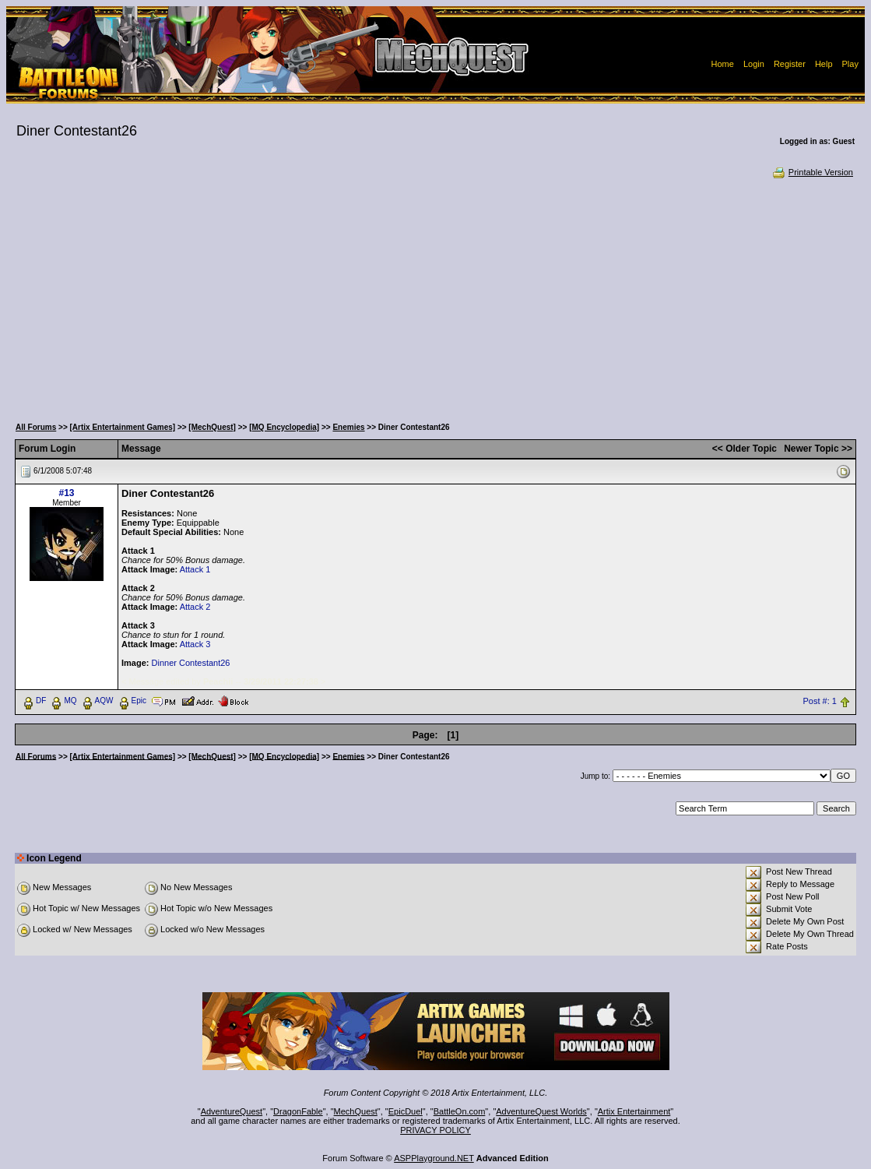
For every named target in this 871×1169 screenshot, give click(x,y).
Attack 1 (195, 569)
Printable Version (812, 172)
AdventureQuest (232, 1111)
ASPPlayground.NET (434, 1158)
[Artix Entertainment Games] (123, 427)
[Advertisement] (435, 296)
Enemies (348, 427)
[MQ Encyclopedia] (284, 427)
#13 (67, 493)
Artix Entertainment (634, 1111)
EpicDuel (405, 1111)
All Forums (36, 427)
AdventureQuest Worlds (541, 1111)
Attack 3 (195, 644)
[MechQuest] (212, 427)
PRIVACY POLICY (435, 1130)
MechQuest (356, 1111)
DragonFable (298, 1111)
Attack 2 (195, 606)
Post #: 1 (819, 701)
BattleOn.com (460, 1111)
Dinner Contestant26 (191, 662)
